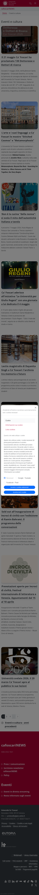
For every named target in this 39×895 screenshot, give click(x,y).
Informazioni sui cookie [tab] (14, 425)
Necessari (10, 478)
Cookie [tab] (8, 421)
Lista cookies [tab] (10, 430)
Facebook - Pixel (12, 483)
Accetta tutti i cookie (19, 492)
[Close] (35, 407)
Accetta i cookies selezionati (19, 487)
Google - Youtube (24, 478)
